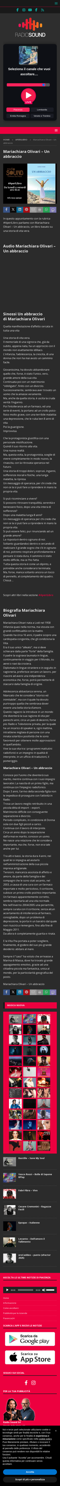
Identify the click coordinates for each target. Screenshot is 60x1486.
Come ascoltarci (11, 1308)
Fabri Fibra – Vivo (28, 1190)
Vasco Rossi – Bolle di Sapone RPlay (35, 1176)
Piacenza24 (8, 1318)
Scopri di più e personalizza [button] (30, 1479)
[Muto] (43, 1290)
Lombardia (42, 109)
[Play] (7, 1290)
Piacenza (18, 109)
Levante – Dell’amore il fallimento (31, 1240)
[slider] (25, 1290)
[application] (30, 1290)
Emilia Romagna (18, 116)
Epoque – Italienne (29, 1222)
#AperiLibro (45, 595)
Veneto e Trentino (42, 116)
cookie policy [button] (45, 1439)
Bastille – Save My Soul (31, 1158)
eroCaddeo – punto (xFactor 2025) (34, 1256)
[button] (55, 3)
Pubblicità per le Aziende (15, 1313)
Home (6, 1298)
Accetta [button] (30, 1472)
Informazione (9, 1302)
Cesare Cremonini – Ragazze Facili (34, 1208)
